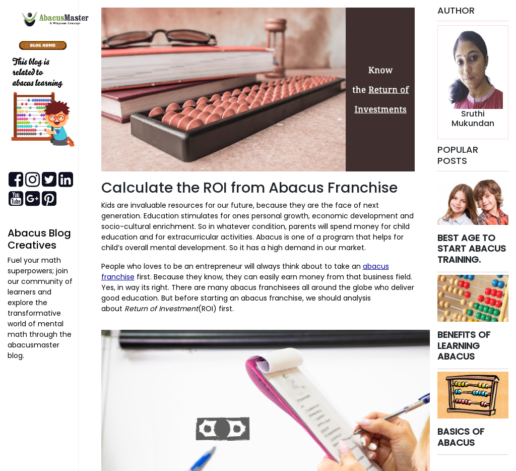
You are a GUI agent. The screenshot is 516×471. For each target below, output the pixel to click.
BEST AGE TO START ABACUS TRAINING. (471, 248)
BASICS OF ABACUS (460, 437)
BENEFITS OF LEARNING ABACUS (463, 345)
